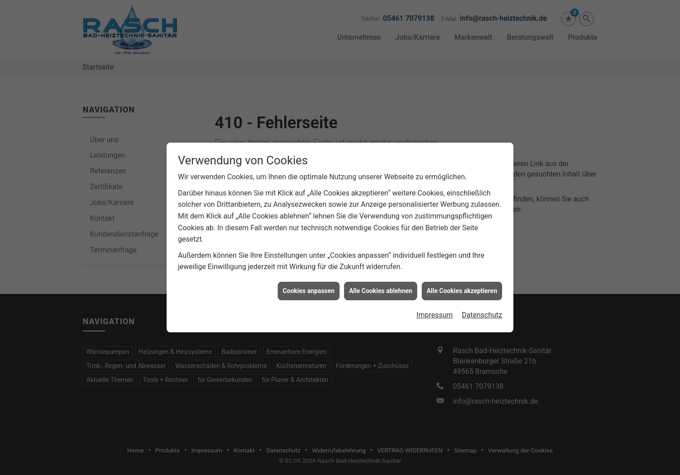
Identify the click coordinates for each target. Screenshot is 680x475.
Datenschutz (482, 313)
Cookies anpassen (309, 289)
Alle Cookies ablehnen (380, 289)
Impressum (434, 313)
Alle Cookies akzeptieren (462, 289)
